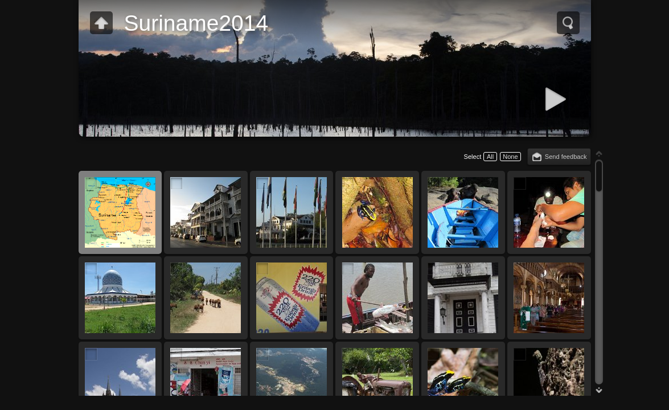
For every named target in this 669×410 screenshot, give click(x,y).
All (490, 156)
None (510, 156)
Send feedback (566, 156)
